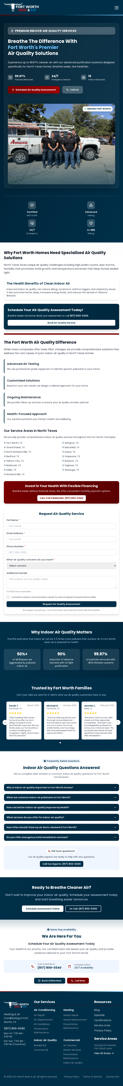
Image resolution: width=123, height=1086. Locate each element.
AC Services (70, 1045)
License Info (112, 1076)
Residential (40, 1045)
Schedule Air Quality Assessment (34, 89)
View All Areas (104, 1053)
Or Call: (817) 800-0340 (83, 908)
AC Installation (42, 1024)
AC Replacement (43, 1019)
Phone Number (16, 546)
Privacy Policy (102, 1030)
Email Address (16, 533)
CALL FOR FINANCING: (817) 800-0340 (61, 498)
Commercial (41, 1049)
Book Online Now (49, 980)
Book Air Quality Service (61, 322)
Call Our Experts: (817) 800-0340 (61, 864)
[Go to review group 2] (62, 742)
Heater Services (72, 1049)
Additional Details (17, 573)
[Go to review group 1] (60, 742)
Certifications (102, 1020)
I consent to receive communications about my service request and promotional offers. (54, 597)
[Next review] (117, 722)
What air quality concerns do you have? (31, 559)
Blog (97, 1010)
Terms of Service (92, 1076)
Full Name (13, 520)
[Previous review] (5, 722)
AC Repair (39, 1015)
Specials (99, 1015)
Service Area (102, 1025)
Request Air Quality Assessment (61, 604)
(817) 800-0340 (49, 968)
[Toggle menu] (116, 7)
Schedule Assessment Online (43, 908)
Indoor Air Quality (72, 1062)
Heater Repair (70, 1015)
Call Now (78, 980)
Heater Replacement (75, 1019)
